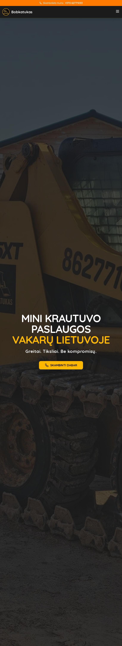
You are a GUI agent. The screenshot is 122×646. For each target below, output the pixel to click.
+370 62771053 (74, 2)
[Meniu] (117, 11)
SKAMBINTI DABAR (61, 365)
